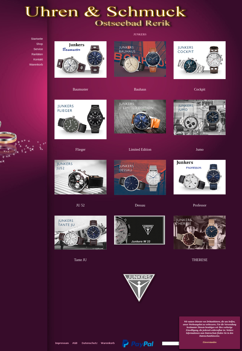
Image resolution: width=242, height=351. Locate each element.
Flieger (80, 149)
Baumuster (80, 89)
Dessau (140, 205)
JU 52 (80, 205)
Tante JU (80, 260)
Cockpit (199, 89)
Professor (199, 205)
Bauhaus (140, 89)
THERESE (200, 260)
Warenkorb (36, 64)
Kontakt (38, 59)
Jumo (200, 149)
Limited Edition (140, 149)
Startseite (37, 38)
